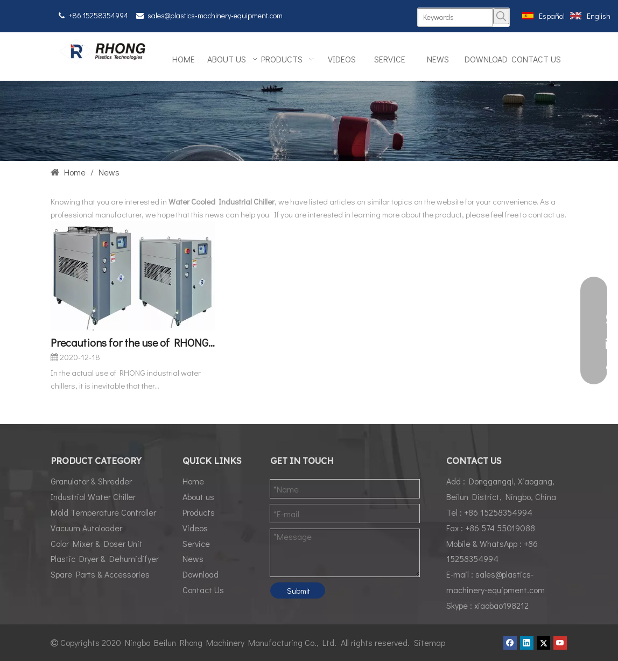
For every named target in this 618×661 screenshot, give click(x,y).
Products (198, 512)
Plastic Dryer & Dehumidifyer (105, 558)
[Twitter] (543, 643)
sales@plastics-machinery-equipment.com (215, 15)
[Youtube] (560, 643)
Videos (195, 527)
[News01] (309, 121)
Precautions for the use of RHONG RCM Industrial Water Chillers (133, 342)
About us (198, 496)
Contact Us (203, 589)
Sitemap (429, 642)
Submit (298, 590)
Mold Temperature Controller (103, 512)
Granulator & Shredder (91, 481)
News (192, 558)
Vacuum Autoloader (86, 527)
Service (196, 543)
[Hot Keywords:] (501, 16)
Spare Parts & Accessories (100, 574)
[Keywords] (455, 17)
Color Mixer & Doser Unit (97, 543)
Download (200, 574)
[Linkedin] (526, 643)
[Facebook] (510, 643)
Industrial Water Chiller (93, 496)
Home (193, 481)
